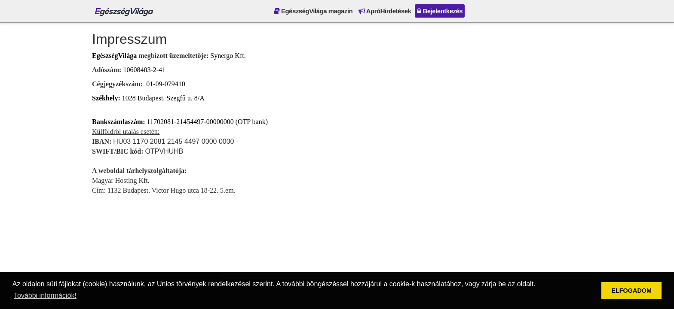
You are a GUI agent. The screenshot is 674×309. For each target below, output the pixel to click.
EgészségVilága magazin (313, 11)
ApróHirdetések (384, 11)
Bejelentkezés (440, 11)
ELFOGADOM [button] (631, 290)
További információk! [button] (45, 295)
